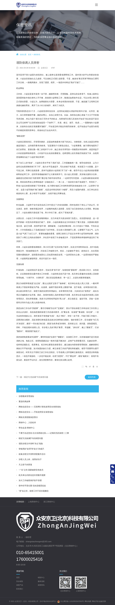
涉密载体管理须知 (26, 396)
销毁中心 (41, 577)
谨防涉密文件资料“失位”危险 (31, 444)
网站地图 (88, 601)
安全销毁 (19, 581)
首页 (29, 55)
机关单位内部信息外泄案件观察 (32, 475)
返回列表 (89, 377)
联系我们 (19, 589)
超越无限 (102, 601)
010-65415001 (30, 552)
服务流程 (41, 581)
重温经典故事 (24, 401)
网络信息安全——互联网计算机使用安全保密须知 (40, 407)
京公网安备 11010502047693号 (70, 601)
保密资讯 (37, 55)
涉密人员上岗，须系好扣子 (30, 459)
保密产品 (19, 585)
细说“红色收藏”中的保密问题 (31, 438)
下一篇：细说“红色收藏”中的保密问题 (29, 377)
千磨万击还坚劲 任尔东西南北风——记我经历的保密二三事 (44, 433)
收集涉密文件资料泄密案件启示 (32, 454)
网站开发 (95, 601)
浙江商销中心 (49, 502)
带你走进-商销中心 (27, 428)
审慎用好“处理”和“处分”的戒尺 (31, 449)
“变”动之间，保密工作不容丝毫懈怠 (34, 491)
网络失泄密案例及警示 (28, 417)
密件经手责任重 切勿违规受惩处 (32, 486)
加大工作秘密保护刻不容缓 (30, 480)
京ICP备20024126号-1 (47, 601)
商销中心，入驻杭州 (27, 423)
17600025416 (29, 559)
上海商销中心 (33, 502)
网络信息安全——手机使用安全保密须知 (36, 412)
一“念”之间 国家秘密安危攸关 (31, 470)
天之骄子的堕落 (25, 465)
